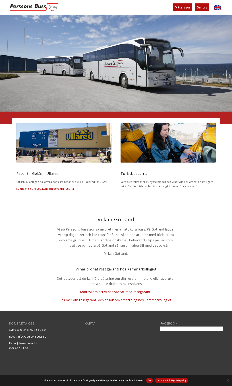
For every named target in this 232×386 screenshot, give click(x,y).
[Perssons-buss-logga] (34, 7)
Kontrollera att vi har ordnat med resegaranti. (116, 292)
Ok (149, 380)
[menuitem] (182, 7)
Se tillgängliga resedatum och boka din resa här (45, 188)
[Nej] (227, 380)
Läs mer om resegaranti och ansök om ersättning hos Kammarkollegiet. (116, 300)
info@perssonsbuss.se (32, 336)
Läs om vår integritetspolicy (172, 380)
